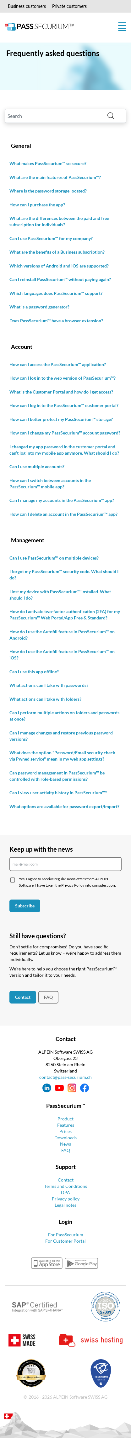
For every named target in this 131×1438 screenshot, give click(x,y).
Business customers (27, 6)
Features (65, 1125)
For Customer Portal (65, 1241)
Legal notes (65, 1205)
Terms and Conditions (65, 1186)
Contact (22, 997)
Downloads (65, 1137)
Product (65, 1118)
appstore (47, 1263)
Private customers (69, 6)
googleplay (81, 1263)
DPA (65, 1192)
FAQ (48, 997)
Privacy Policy (72, 885)
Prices (65, 1131)
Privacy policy (65, 1198)
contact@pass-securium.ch (65, 1077)
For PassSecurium (65, 1234)
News (65, 1144)
